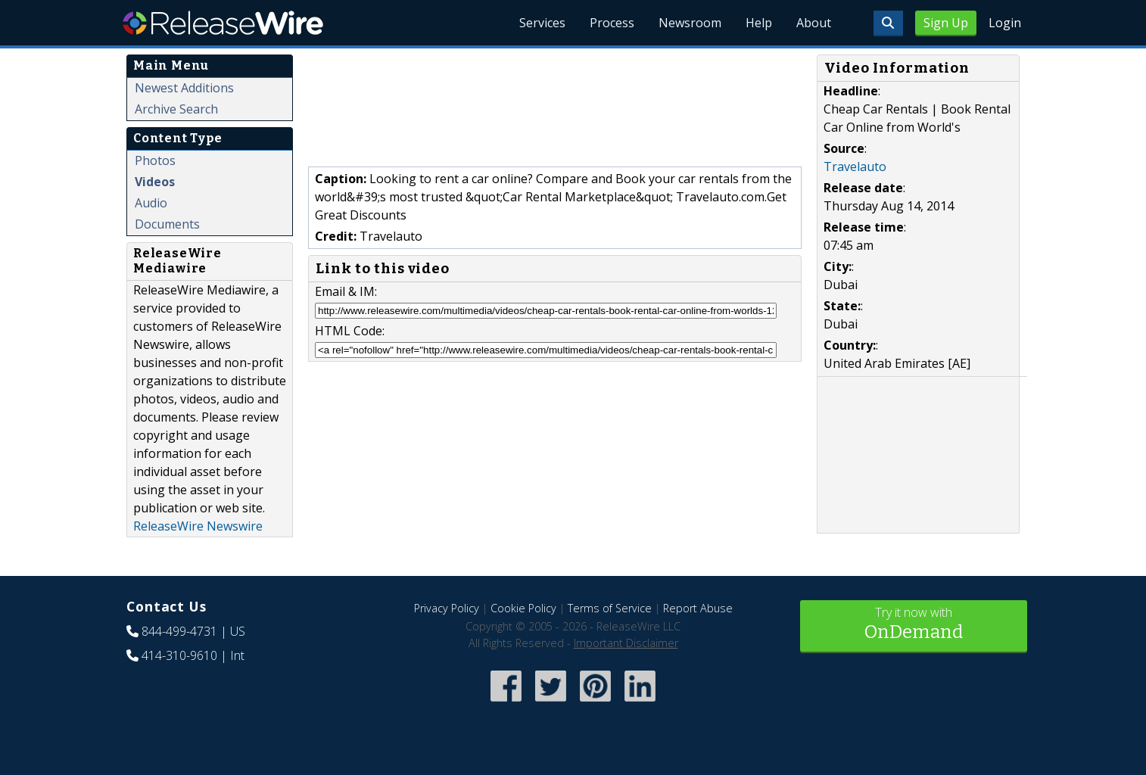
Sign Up (945, 22)
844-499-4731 (179, 631)
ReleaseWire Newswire (198, 526)
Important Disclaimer (626, 643)
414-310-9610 (179, 655)
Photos (155, 160)
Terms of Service (610, 608)
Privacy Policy (446, 608)
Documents (167, 224)
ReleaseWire (223, 23)
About (813, 22)
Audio (151, 203)
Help (759, 22)
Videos (155, 181)
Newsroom (690, 22)
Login (1005, 22)
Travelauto (855, 166)
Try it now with (913, 625)
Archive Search (176, 109)
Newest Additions (184, 87)
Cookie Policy (523, 608)
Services (542, 22)
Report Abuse (698, 608)
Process (612, 22)
